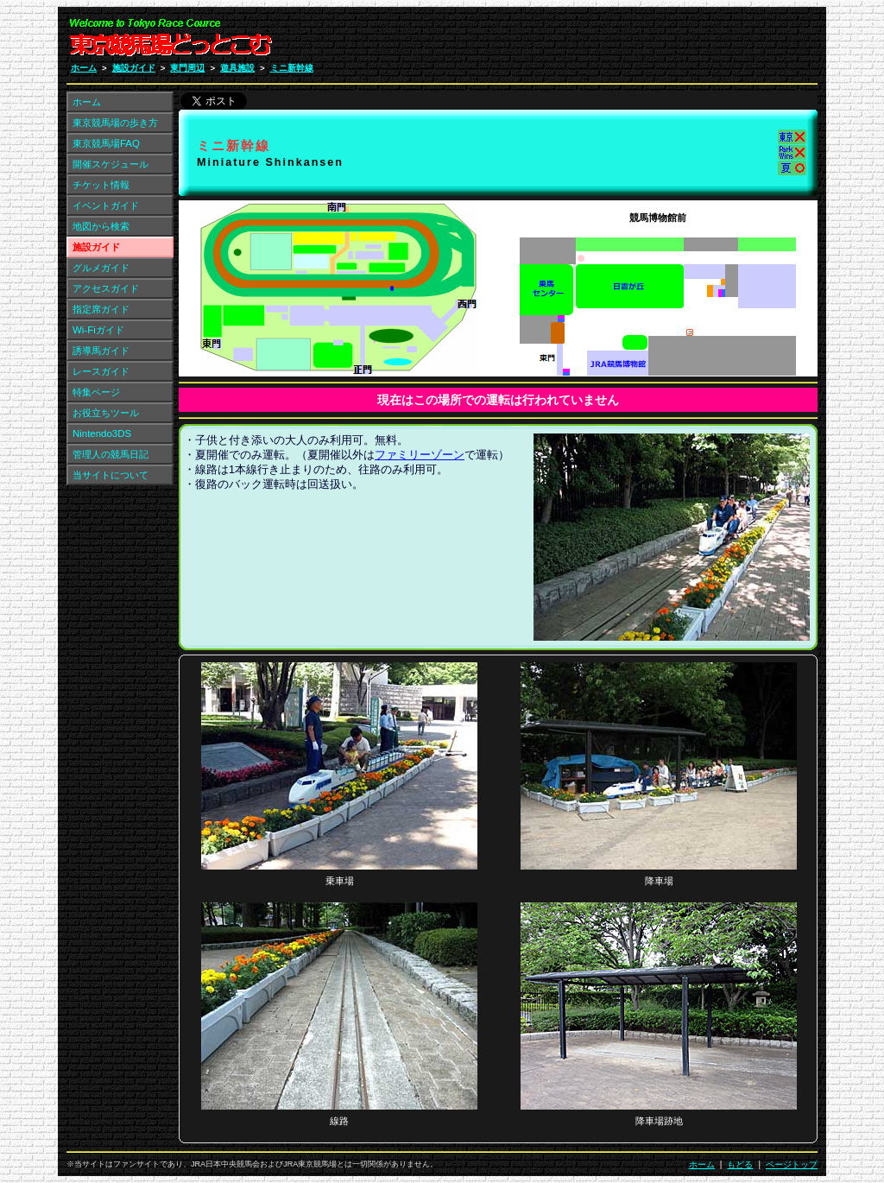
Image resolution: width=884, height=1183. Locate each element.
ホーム (84, 68)
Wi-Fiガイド (98, 330)
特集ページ (96, 392)
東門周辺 (187, 68)
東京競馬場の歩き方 (115, 122)
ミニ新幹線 (291, 68)
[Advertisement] (712, 41)
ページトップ (792, 1164)
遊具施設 (237, 68)
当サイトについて (110, 475)
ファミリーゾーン (419, 455)
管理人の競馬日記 (110, 454)
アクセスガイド (106, 288)
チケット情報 (101, 185)
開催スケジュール (110, 164)
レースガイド (101, 371)
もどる (740, 1164)
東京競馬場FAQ (106, 143)
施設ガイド (133, 68)
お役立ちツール (106, 413)
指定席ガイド (101, 309)
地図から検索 (101, 226)
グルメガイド (101, 268)
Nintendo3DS (102, 433)
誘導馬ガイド (101, 350)
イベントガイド (106, 205)
